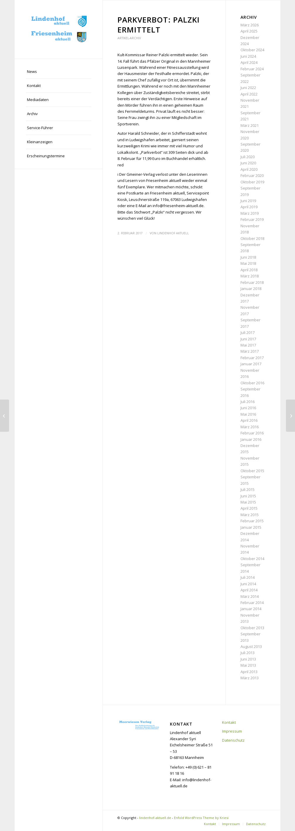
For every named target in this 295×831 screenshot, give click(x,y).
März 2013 (250, 677)
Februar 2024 (252, 68)
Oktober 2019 (252, 182)
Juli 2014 (248, 577)
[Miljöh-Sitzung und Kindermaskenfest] (290, 416)
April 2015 (249, 508)
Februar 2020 (252, 175)
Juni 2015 (248, 496)
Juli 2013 (248, 652)
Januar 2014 (251, 608)
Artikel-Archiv (129, 38)
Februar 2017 (252, 357)
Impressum (232, 731)
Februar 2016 (252, 433)
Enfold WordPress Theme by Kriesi (201, 817)
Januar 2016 (251, 439)
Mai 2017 (248, 345)
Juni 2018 (248, 257)
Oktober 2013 (252, 627)
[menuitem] (58, 72)
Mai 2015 (248, 502)
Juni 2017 (248, 339)
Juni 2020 (248, 162)
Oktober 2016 (252, 382)
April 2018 (249, 269)
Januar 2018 (251, 288)
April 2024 (249, 62)
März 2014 (250, 596)
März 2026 (250, 25)
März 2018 (250, 276)
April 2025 (249, 31)
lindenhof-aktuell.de (155, 817)
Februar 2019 (252, 219)
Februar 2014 (252, 602)
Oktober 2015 (252, 470)
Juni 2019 (248, 200)
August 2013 (251, 646)
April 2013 (249, 671)
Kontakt (229, 722)
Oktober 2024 (252, 49)
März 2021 (250, 125)
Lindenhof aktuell (173, 233)
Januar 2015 (251, 527)
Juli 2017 (248, 332)
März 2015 (250, 514)
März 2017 (250, 351)
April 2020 (249, 169)
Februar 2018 (252, 282)
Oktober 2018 (252, 238)
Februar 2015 (252, 520)
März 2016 (250, 426)
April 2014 (249, 590)
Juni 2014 (248, 583)
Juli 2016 (248, 401)
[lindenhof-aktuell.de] (58, 29)
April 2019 (249, 206)
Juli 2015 (248, 489)
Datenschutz (233, 740)
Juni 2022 (248, 87)
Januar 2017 (251, 363)
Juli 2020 (248, 156)
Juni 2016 (248, 407)
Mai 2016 (248, 414)
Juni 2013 (248, 659)
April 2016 (249, 420)
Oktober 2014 (252, 558)
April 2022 (249, 94)
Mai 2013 (248, 665)
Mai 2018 (248, 263)
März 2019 (250, 213)
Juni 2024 (248, 56)
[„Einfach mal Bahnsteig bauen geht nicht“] (4, 416)
